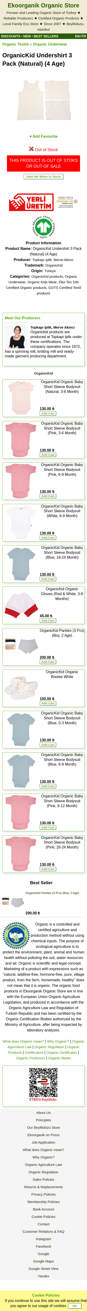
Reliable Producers (18, 18)
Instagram (43, 1239)
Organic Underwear (50, 44)
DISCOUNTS (10, 36)
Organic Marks (59, 1058)
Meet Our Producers (22, 318)
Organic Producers (30, 1058)
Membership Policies (43, 1202)
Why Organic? (58, 1041)
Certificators (34, 1052)
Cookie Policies (43, 1217)
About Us (43, 1113)
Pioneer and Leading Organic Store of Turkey (41, 13)
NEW (27, 36)
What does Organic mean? (23, 1041)
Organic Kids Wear (42, 282)
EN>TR (80, 36)
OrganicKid (54, 265)
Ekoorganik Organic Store (43, 5)
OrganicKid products (47, 276)
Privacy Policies (43, 1194)
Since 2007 (52, 24)
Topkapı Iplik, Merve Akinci (52, 260)
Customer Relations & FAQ (43, 1231)
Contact (44, 1224)
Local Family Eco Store (21, 24)
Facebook (43, 1246)
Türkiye (50, 271)
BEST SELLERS (46, 36)
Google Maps (43, 1261)
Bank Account (43, 1209)
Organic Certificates (61, 1052)
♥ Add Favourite (43, 136)
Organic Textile (15, 44)
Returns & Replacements (43, 1187)
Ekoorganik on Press (43, 1135)
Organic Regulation (49, 1047)
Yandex (43, 1276)
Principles (43, 1120)
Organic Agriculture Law (43, 1165)
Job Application (43, 1142)
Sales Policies (43, 1179)
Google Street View (43, 1269)
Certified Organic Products (58, 18)
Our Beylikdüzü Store (43, 1127)
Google (43, 1254)
